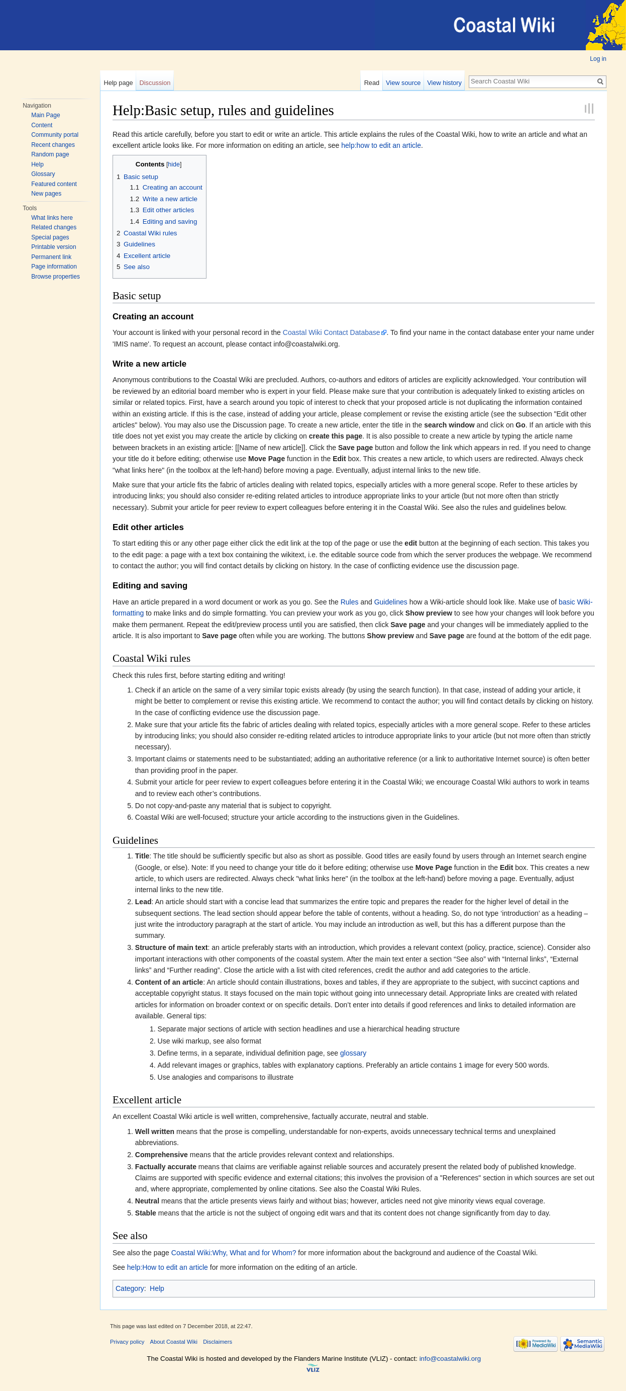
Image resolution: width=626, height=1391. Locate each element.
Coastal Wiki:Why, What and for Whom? (233, 1253)
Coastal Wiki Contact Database (331, 332)
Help (37, 164)
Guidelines (390, 602)
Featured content (54, 184)
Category (130, 1288)
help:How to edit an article (167, 1267)
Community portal (54, 134)
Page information (54, 266)
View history (444, 82)
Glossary (43, 174)
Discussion (155, 82)
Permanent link (51, 256)
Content (41, 125)
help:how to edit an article (381, 145)
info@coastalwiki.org (450, 1358)
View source (403, 82)
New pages (46, 193)
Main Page (45, 115)
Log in (598, 58)
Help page (118, 82)
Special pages (50, 237)
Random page (50, 154)
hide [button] (174, 164)
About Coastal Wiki (174, 1342)
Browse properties (55, 276)
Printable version (53, 246)
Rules (350, 602)
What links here (52, 217)
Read (372, 82)
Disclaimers (217, 1342)
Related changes (53, 227)
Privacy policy (127, 1342)
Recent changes (53, 144)
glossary (353, 1053)
